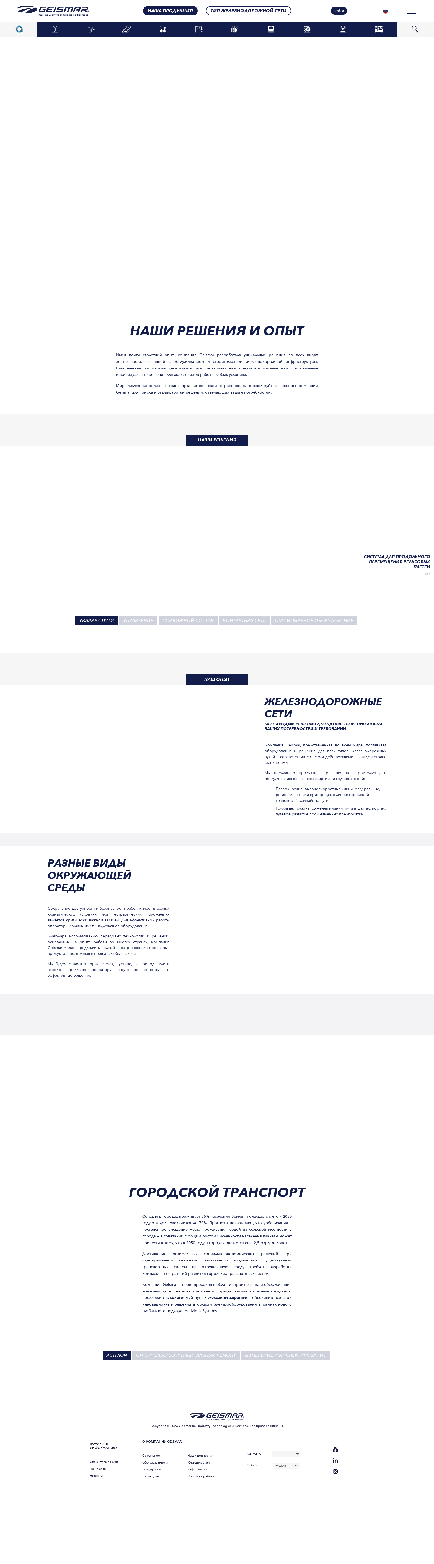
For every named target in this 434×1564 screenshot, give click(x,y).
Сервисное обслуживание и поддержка (155, 1462)
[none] (385, 11)
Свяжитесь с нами (104, 1462)
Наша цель (150, 1476)
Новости (96, 1475)
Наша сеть (98, 1469)
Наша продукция (170, 11)
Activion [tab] (117, 1355)
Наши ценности (199, 1455)
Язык (252, 1465)
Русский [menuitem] (280, 1466)
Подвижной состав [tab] (188, 620)
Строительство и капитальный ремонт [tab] (186, 1355)
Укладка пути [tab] (96, 620)
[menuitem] (386, 11)
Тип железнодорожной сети (248, 11)
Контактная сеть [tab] (244, 620)
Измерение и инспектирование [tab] (285, 1355)
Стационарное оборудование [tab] (314, 620)
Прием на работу (200, 1476)
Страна (254, 1454)
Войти (339, 11)
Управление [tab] (138, 620)
